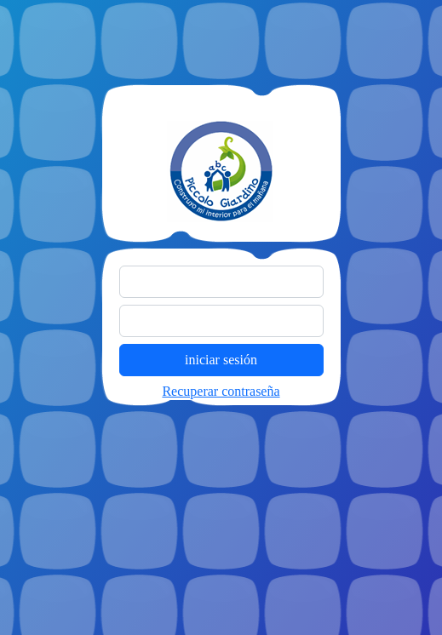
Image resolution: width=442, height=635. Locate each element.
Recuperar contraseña (220, 391)
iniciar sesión (221, 359)
